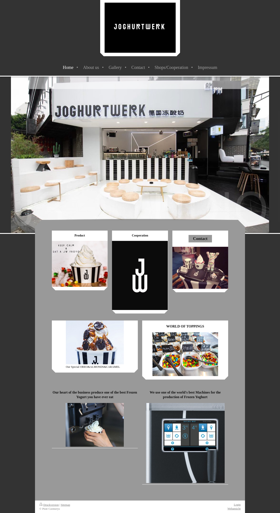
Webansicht (234, 508)
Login (237, 504)
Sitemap (65, 504)
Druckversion (49, 504)
